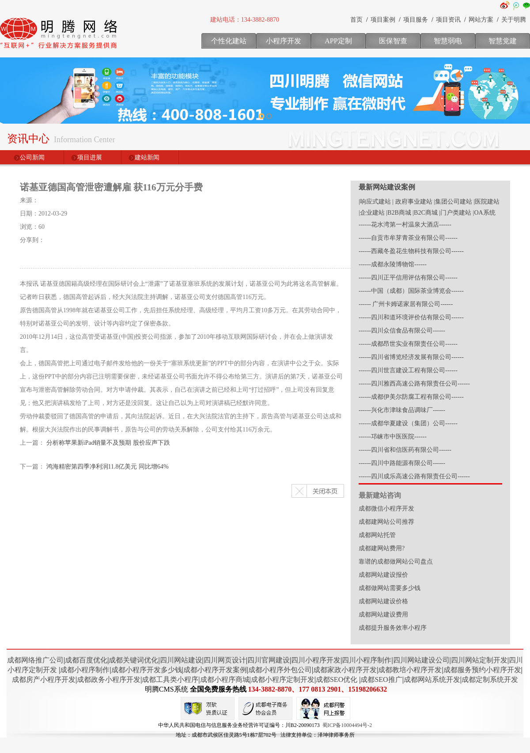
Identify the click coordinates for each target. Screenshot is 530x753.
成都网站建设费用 (383, 614)
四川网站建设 (181, 660)
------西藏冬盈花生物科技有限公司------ (411, 251)
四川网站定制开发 (479, 660)
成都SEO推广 (381, 679)
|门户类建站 (455, 212)
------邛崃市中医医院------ (393, 436)
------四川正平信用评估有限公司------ (408, 277)
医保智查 (393, 41)
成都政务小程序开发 (108, 679)
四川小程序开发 (316, 660)
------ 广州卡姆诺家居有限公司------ (406, 304)
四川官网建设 (268, 660)
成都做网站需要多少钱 (389, 588)
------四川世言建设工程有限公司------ (408, 370)
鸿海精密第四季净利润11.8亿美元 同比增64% (107, 466)
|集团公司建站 (453, 201)
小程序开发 (283, 41)
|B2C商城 (425, 212)
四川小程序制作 (366, 660)
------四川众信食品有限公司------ (402, 330)
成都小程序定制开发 (282, 679)
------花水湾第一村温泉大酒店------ (405, 224)
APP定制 (338, 41)
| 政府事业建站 (412, 201)
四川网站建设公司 (421, 660)
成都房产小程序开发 (44, 679)
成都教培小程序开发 (410, 670)
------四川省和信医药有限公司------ (405, 450)
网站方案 (481, 19)
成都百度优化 (86, 660)
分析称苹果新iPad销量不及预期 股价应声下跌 (108, 442)
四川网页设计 (225, 660)
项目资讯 (448, 19)
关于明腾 (513, 19)
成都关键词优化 (133, 660)
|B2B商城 (398, 212)
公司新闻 (32, 157)
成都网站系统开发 (432, 679)
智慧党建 (502, 41)
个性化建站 (228, 41)
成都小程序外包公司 (280, 670)
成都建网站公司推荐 (386, 521)
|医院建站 (486, 201)
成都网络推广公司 (35, 660)
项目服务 (415, 19)
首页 (356, 19)
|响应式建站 (375, 201)
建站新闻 (147, 157)
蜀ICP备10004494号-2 (347, 725)
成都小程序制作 (85, 670)
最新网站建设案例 (387, 187)
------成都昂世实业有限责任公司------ (408, 344)
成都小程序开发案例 (215, 670)
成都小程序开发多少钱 (146, 670)
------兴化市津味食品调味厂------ (402, 410)
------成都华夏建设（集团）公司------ (408, 423)
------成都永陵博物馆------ (393, 264)
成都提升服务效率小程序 (393, 627)
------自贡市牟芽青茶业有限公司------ (408, 238)
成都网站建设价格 (383, 601)
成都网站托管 (377, 535)
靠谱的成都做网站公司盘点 (396, 561)
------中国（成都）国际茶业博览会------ (411, 291)
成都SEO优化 (336, 679)
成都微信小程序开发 (386, 508)
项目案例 (383, 19)
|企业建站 (372, 212)
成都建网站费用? (382, 548)
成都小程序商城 (225, 679)
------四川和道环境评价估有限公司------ (411, 317)
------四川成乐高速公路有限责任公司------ (414, 476)
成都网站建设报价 (383, 574)
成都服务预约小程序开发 (482, 670)
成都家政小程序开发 (345, 670)
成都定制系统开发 (490, 679)
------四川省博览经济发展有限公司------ (411, 357)
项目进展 (89, 157)
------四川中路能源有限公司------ (402, 463)
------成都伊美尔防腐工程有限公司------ (411, 397)
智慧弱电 (448, 41)
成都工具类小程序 (170, 679)
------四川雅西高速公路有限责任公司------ (414, 383)
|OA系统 (484, 212)
